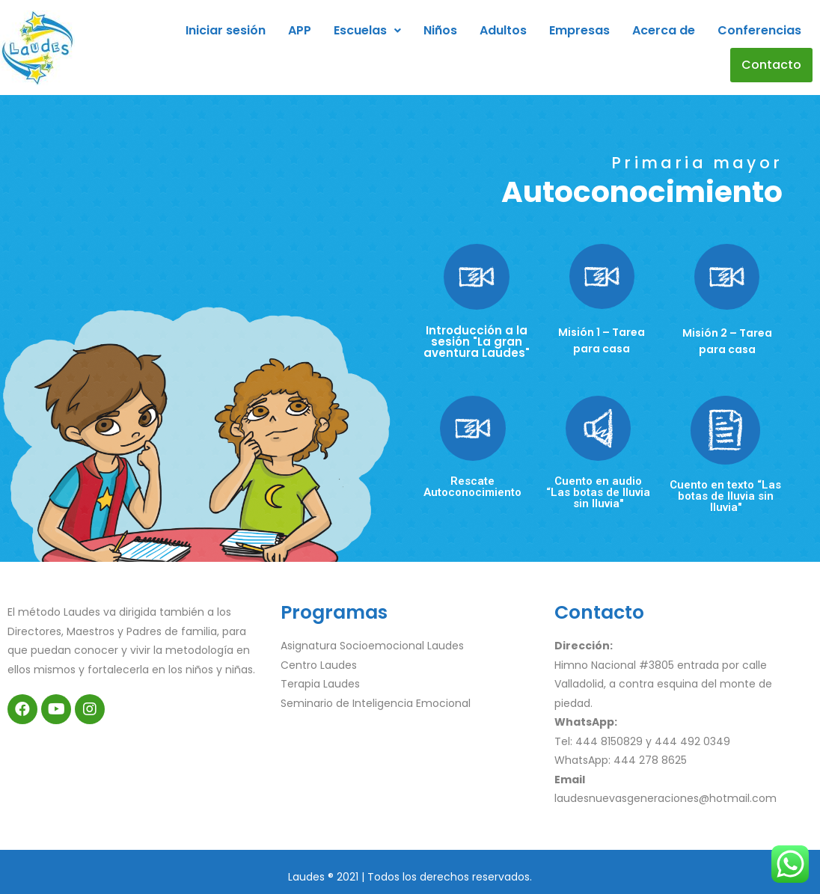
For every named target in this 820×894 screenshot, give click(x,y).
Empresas (579, 30)
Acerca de (663, 30)
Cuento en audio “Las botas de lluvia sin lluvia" (598, 492)
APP (299, 30)
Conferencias (759, 30)
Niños (440, 30)
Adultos (503, 30)
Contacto (771, 64)
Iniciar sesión (226, 30)
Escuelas (367, 30)
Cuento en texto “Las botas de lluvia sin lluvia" (725, 496)
